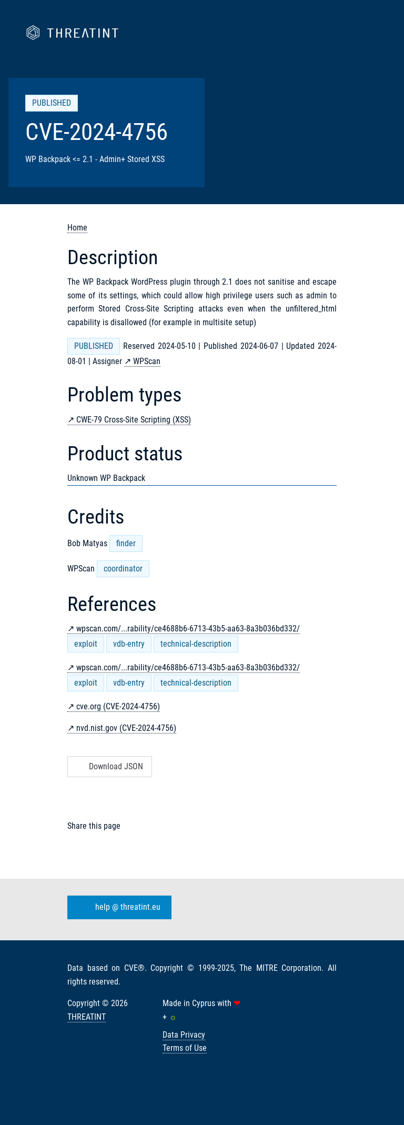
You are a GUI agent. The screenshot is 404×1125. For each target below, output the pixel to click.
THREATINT (86, 1017)
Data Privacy (184, 1035)
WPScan (146, 361)
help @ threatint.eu (117, 907)
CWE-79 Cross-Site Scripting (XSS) (133, 420)
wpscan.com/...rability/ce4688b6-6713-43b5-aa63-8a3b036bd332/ (188, 629)
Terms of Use (185, 1048)
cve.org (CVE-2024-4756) (118, 706)
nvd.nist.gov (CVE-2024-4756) (126, 728)
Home (77, 228)
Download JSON (108, 766)
